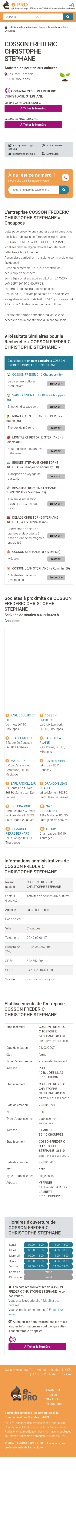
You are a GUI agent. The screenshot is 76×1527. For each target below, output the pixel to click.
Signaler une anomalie (21, 154)
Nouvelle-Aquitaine (58, 27)
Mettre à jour (50, 154)
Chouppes (10, 30)
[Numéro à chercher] (33, 190)
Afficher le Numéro (33, 108)
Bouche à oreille (52, 145)
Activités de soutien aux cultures (28, 27)
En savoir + (56, 383)
